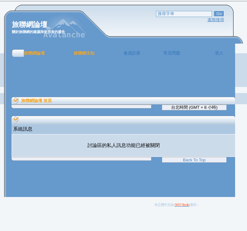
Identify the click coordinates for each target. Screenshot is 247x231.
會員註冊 (132, 53)
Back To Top (194, 160)
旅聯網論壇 (34, 53)
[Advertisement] (123, 77)
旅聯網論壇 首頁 (36, 100)
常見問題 (171, 53)
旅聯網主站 (84, 53)
